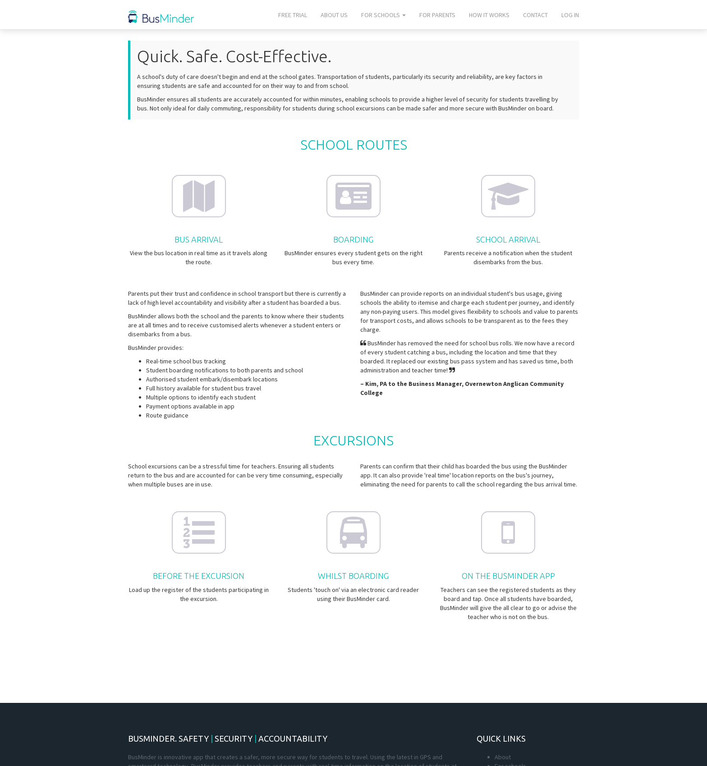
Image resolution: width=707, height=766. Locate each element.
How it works (489, 15)
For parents (437, 15)
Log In (570, 15)
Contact (535, 15)
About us (334, 15)
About (503, 757)
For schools (383, 15)
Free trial (292, 15)
